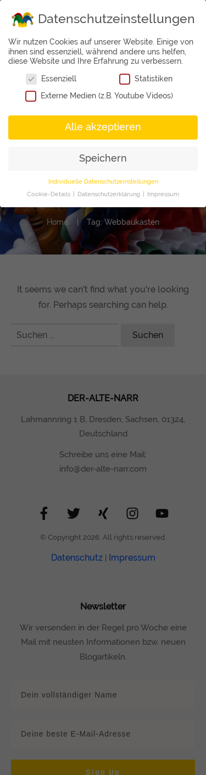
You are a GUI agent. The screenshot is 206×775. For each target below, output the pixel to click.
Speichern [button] (103, 158)
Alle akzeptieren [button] (103, 126)
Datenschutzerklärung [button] (109, 194)
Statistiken (145, 79)
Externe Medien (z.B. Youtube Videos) (99, 96)
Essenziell (51, 79)
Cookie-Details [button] (49, 194)
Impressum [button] (163, 194)
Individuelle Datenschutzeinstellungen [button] (103, 181)
